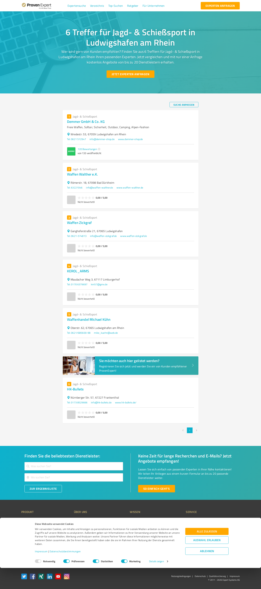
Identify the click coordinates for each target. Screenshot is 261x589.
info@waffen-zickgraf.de (103, 236)
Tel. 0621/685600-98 (79, 332)
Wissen (120, 519)
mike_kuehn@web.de (106, 332)
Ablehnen (207, 572)
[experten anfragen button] (220, 5)
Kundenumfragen (30, 525)
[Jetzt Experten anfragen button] (130, 74)
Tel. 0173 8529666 (77, 402)
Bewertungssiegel (31, 519)
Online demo (172, 532)
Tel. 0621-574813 (77, 236)
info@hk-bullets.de (101, 402)
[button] (77, 6)
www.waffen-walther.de (129, 187)
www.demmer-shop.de (130, 139)
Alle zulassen (207, 552)
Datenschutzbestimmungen (65, 572)
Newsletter (172, 525)
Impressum (41, 572)
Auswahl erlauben (207, 561)
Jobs (69, 538)
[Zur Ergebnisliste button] (43, 488)
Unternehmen (74, 525)
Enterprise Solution (31, 538)
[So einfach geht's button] (156, 488)
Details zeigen (156, 582)
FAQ (118, 525)
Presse (169, 519)
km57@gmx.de (99, 284)
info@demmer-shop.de (102, 139)
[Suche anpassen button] (184, 104)
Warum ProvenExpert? (79, 519)
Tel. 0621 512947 (76, 139)
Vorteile (25, 532)
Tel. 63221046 (75, 187)
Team (70, 532)
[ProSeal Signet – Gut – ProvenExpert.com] (226, 525)
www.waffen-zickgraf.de (133, 236)
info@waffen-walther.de (99, 187)
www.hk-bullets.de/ (126, 402)
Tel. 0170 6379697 (77, 284)
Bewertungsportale (126, 532)
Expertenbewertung (176, 538)
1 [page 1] (190, 430)
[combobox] (73, 466)
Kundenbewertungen (127, 538)
